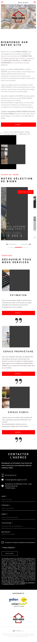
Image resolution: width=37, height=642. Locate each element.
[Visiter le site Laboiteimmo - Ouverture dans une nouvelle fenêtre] (18, 631)
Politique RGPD (19, 636)
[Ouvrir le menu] (35, 2)
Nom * (4, 496)
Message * (6, 532)
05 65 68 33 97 (10, 475)
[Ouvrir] (2, 2)
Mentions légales (24, 635)
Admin (31, 635)
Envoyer (10, 553)
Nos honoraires (7, 635)
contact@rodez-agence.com (16, 480)
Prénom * (6, 505)
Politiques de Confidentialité (27, 582)
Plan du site (15, 635)
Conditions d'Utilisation (8, 584)
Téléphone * (7, 523)
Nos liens (11, 636)
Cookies (26, 636)
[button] (29, 244)
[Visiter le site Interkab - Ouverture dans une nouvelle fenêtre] (13, 600)
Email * (5, 514)
